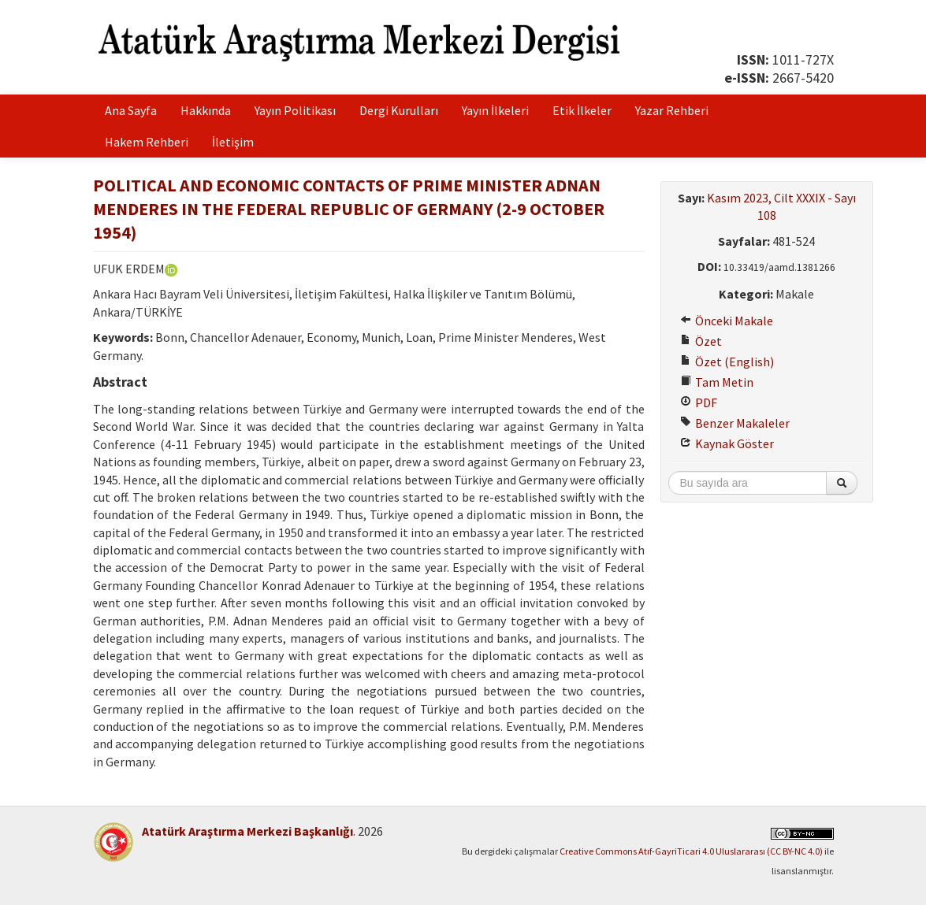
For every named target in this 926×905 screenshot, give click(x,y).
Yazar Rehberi (671, 110)
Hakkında (205, 110)
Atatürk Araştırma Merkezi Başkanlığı (247, 831)
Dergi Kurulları (398, 110)
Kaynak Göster (727, 443)
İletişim (233, 142)
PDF (698, 402)
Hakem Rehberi (146, 142)
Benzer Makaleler (735, 423)
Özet (701, 341)
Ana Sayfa (131, 110)
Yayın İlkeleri (495, 110)
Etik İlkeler (582, 110)
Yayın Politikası (295, 110)
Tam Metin (716, 382)
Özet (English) (727, 361)
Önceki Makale (726, 320)
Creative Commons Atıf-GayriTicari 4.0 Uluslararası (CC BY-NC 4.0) (691, 851)
